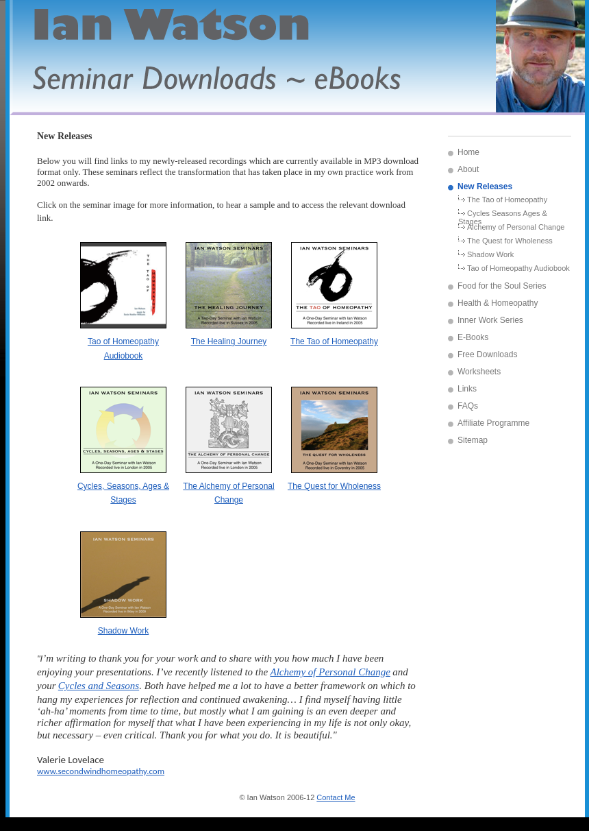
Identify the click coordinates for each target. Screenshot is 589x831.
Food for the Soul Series (502, 286)
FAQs (468, 406)
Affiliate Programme (493, 423)
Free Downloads (487, 354)
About (468, 169)
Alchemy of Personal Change (515, 227)
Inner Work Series (490, 320)
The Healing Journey (229, 341)
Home (468, 152)
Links (467, 389)
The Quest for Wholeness (510, 241)
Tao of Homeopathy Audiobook (518, 268)
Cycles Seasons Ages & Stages (502, 216)
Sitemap (473, 440)
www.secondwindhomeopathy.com (100, 771)
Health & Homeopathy (498, 303)
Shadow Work (490, 254)
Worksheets (479, 371)
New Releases (485, 186)
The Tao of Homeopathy (507, 199)
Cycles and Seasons (98, 685)
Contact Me (335, 797)
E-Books (473, 337)
